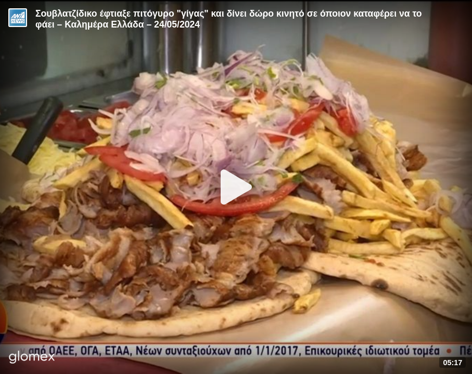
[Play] (236, 187)
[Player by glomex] (32, 358)
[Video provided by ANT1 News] (17, 17)
